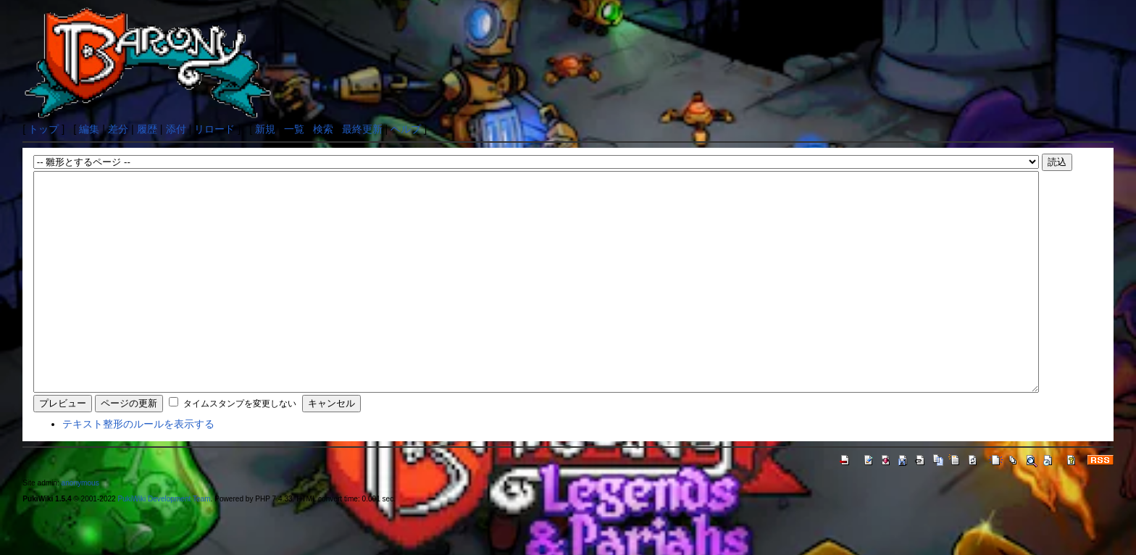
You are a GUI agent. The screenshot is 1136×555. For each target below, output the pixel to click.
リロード (214, 129)
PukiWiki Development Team (164, 542)
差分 (118, 129)
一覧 (294, 129)
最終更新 (362, 129)
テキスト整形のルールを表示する (138, 467)
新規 (265, 129)
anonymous (80, 526)
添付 (176, 129)
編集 (89, 129)
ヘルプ (405, 129)
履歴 (147, 129)
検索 (323, 129)
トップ (43, 129)
